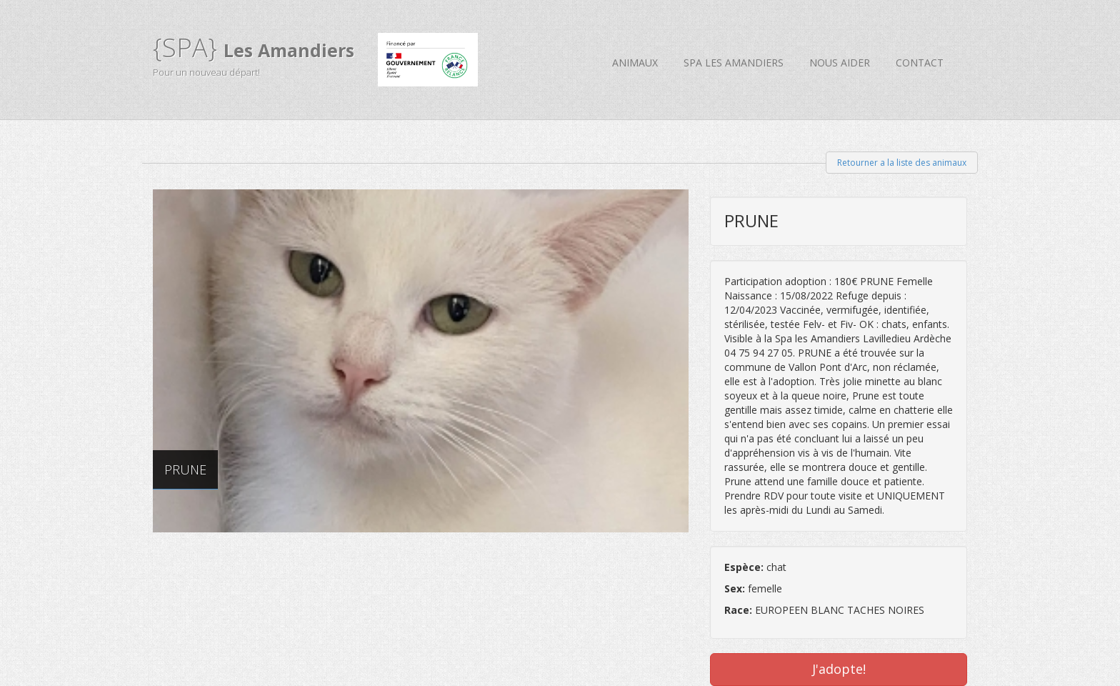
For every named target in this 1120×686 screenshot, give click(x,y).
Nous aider (839, 62)
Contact (920, 62)
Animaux (635, 62)
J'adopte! (839, 668)
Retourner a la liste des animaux (901, 162)
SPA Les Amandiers (734, 62)
